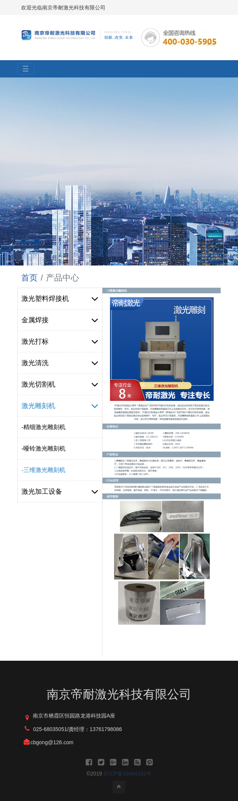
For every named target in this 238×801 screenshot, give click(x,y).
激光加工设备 (59, 491)
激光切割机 (59, 384)
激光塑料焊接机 (59, 298)
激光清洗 (59, 363)
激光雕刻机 (59, 406)
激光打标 (59, 341)
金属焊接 (59, 320)
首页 (29, 277)
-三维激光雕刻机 (43, 470)
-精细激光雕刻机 (43, 427)
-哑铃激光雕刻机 (43, 448)
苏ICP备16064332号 (128, 774)
